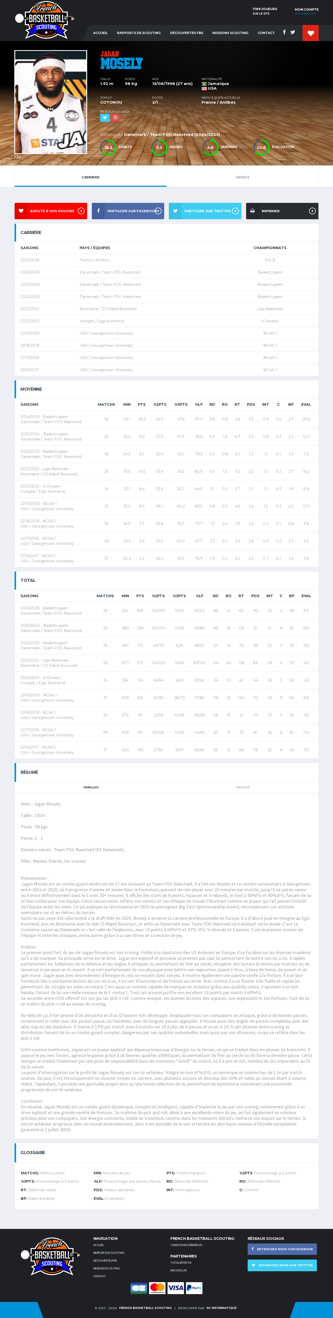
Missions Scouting (230, 33)
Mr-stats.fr (178, 1270)
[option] (53, 103)
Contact (266, 33)
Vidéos (242, 175)
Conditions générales (186, 1245)
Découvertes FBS (186, 33)
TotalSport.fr (180, 1262)
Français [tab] (91, 787)
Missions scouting (106, 1268)
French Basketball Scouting (145, 1308)
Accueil (100, 33)
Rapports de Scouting (139, 33)
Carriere (90, 175)
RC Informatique (222, 1308)
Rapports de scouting (109, 1253)
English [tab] (242, 787)
